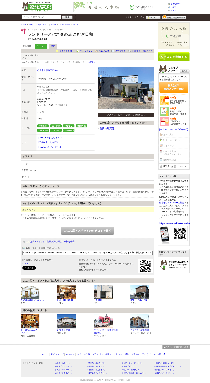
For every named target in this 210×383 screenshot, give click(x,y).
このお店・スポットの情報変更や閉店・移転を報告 (50, 241)
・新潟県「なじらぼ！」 (96, 366)
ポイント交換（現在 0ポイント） (172, 153)
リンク (119, 354)
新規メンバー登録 (174, 17)
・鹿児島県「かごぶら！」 (97, 373)
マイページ (168, 146)
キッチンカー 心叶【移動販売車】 (106, 331)
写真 (53, 46)
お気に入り (104, 51)
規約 (127, 354)
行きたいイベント (171, 140)
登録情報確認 (169, 160)
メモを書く (120, 51)
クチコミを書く (66, 51)
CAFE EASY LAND (139, 300)
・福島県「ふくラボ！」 (63, 366)
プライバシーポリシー (102, 354)
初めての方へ (176, 4)
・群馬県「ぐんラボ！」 (63, 370)
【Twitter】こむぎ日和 (47, 142)
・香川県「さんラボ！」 (96, 370)
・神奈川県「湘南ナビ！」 (130, 370)
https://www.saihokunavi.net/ (176, 223)
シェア (25, 263)
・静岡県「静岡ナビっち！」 (131, 363)
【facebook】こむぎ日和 (49, 147)
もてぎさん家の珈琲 (139, 330)
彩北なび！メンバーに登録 (171, 202)
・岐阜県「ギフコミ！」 (129, 366)
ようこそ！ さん (135, 17)
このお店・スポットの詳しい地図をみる (126, 115)
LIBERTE (98, 300)
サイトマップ (57, 354)
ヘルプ (173, 7)
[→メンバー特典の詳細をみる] (173, 129)
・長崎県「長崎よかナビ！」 (164, 363)
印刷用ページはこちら (142, 51)
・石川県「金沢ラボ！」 (63, 373)
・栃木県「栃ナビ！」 (62, 363)
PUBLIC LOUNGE (65, 300)
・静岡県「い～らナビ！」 (164, 370)
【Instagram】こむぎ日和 (49, 137)
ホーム (173, 10)
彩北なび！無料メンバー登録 (174, 87)
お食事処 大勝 (63, 330)
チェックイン (86, 51)
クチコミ (41, 46)
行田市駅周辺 (107, 128)
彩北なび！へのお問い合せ (155, 354)
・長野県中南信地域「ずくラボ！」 (167, 366)
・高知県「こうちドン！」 (164, 373)
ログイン (153, 17)
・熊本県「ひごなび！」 (96, 363)
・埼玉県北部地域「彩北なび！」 (133, 373)
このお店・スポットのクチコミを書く (87, 230)
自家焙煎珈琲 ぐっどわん (32, 300)
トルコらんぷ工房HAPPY (29, 331)
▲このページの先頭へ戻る (176, 347)
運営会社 (135, 354)
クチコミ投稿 (83, 354)
